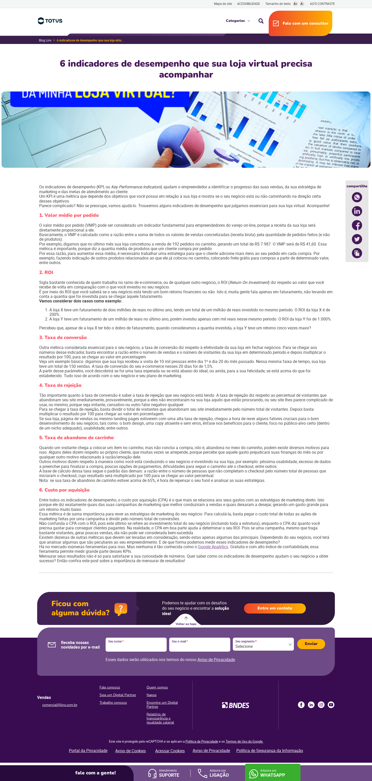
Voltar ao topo (186, 624)
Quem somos (157, 687)
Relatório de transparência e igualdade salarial (160, 718)
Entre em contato (274, 608)
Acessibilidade (248, 4)
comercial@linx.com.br (59, 704)
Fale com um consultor (305, 23)
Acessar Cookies (170, 750)
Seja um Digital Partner (117, 695)
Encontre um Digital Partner (162, 704)
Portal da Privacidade (88, 750)
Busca (261, 20)
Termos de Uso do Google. (244, 741)
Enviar (311, 644)
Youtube (331, 705)
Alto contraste (322, 4)
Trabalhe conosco (113, 702)
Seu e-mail (180, 641)
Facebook (301, 705)
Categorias (235, 20)
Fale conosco (109, 687)
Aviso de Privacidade (216, 659)
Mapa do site (223, 4)
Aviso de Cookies (130, 750)
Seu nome (115, 641)
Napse (151, 695)
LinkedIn (311, 705)
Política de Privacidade (201, 741)
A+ (295, 4)
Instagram (321, 705)
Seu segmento (245, 641)
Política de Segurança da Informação (269, 750)
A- (302, 4)
